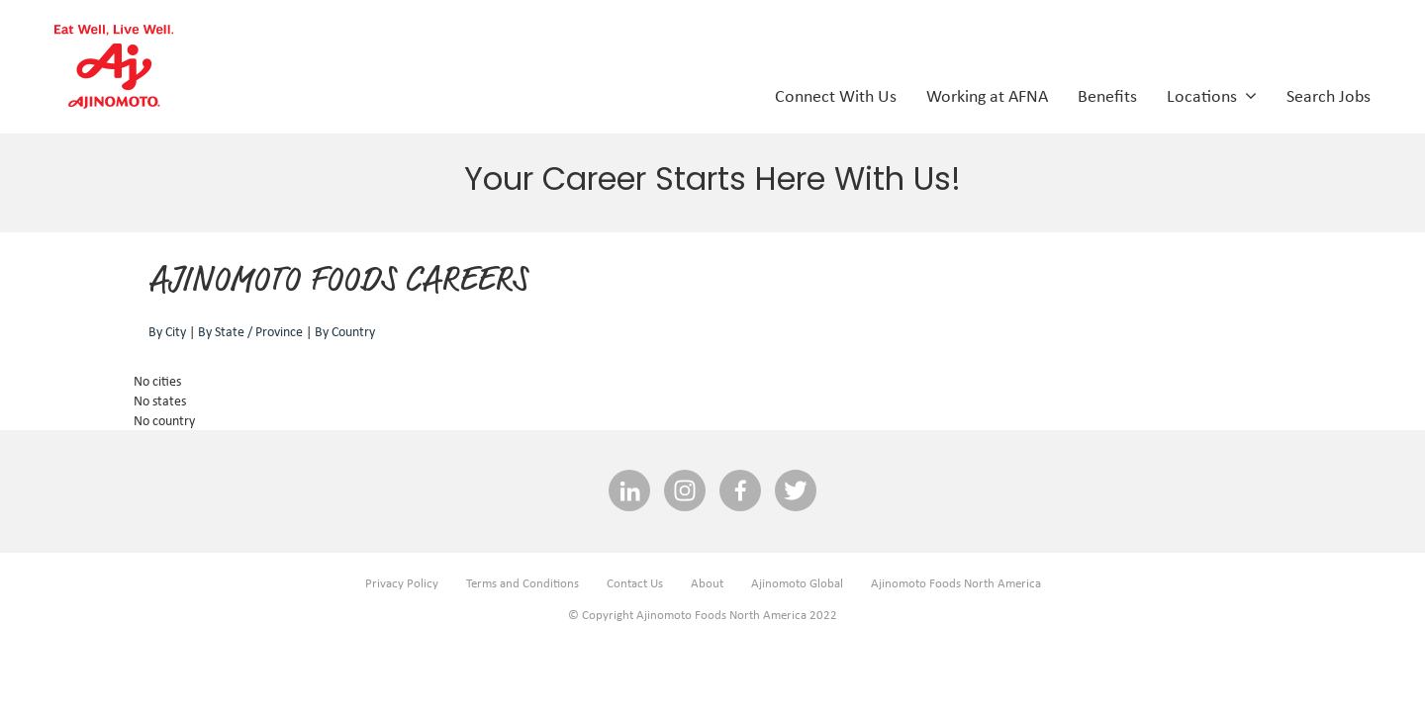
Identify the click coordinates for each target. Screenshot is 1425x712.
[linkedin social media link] (629, 491)
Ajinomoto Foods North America (956, 583)
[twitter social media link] (795, 491)
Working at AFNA (987, 95)
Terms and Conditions (522, 583)
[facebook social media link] (740, 491)
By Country (345, 331)
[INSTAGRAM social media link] (685, 491)
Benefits (1107, 95)
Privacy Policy (401, 583)
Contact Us (635, 583)
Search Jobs (1328, 95)
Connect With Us (836, 95)
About (707, 583)
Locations (1212, 95)
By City (167, 331)
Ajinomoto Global (797, 583)
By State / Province (250, 331)
